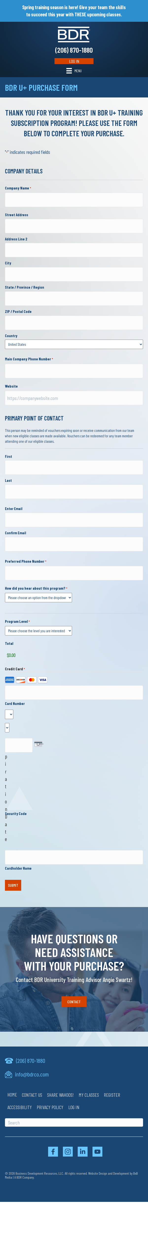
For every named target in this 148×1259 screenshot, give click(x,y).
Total (9, 643)
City (8, 263)
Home (12, 1094)
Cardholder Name (18, 868)
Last (8, 480)
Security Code (16, 813)
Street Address (16, 214)
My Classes (89, 1095)
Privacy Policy (50, 1107)
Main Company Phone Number (29, 359)
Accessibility (19, 1107)
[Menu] (74, 70)
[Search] (74, 1122)
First (8, 456)
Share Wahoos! (60, 1095)
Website (11, 386)
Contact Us (32, 1095)
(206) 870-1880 (74, 50)
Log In (74, 61)
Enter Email (13, 508)
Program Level (17, 621)
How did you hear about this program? (36, 588)
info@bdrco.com (32, 1074)
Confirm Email (15, 533)
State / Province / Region (24, 287)
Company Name (18, 188)
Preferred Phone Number (25, 561)
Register (112, 1095)
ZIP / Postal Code (18, 311)
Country (11, 335)
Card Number (15, 703)
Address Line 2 (16, 239)
